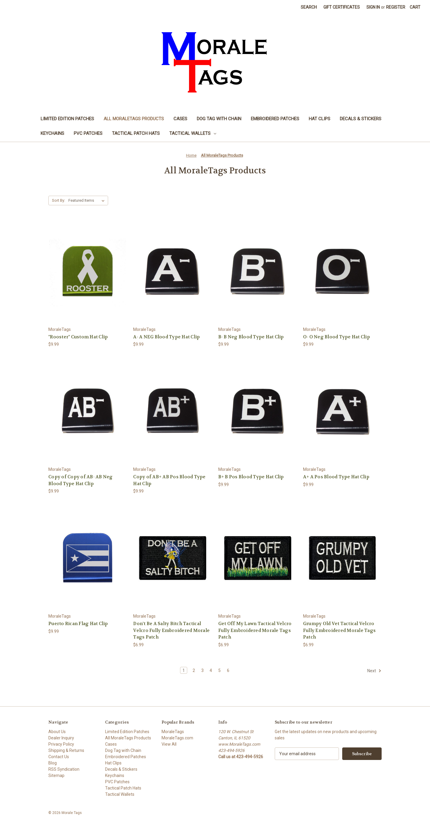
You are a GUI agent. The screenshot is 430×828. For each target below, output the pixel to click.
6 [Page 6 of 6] (228, 670)
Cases (180, 118)
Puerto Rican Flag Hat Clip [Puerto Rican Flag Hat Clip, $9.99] (78, 624)
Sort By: (58, 200)
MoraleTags (173, 731)
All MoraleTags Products (134, 118)
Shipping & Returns (66, 750)
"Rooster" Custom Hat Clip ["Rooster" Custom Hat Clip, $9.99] (78, 337)
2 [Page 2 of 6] (194, 670)
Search (309, 7)
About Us (57, 731)
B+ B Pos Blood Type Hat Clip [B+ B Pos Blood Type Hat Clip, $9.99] (251, 477)
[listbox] (87, 200)
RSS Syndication (63, 769)
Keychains (52, 133)
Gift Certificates (341, 7)
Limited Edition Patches (67, 118)
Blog (52, 763)
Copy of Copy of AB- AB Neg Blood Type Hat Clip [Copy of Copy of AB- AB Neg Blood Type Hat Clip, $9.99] (80, 480)
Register (395, 7)
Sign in (373, 7)
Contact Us (58, 756)
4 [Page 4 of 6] (211, 670)
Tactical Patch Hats (136, 133)
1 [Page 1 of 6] (183, 670)
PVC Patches (88, 133)
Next (374, 671)
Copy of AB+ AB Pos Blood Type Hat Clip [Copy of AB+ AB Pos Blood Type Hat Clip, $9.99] (169, 480)
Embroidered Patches (275, 118)
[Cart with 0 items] (415, 7)
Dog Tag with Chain (219, 118)
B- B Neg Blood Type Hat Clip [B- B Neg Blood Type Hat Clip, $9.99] (251, 337)
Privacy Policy (61, 744)
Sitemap (56, 775)
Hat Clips (319, 118)
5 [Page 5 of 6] (219, 670)
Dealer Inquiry (61, 738)
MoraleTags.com (177, 738)
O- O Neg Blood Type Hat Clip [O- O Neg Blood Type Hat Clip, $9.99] (336, 337)
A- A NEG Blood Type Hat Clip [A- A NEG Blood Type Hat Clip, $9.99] (166, 337)
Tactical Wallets (192, 133)
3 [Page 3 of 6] (202, 670)
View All (169, 744)
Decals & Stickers (360, 118)
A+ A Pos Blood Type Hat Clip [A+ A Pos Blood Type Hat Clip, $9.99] (336, 477)
